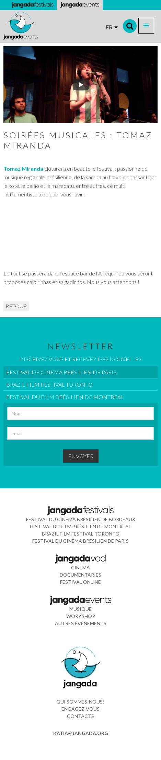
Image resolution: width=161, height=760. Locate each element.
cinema (80, 567)
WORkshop (80, 616)
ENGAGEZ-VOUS (80, 709)
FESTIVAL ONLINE (80, 582)
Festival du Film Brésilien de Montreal (80, 526)
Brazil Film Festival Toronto (80, 534)
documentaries (80, 575)
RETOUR (16, 306)
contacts (80, 716)
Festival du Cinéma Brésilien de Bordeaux (80, 519)
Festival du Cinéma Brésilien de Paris (80, 541)
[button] (146, 26)
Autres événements (80, 623)
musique (80, 609)
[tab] (80, 372)
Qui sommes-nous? (80, 702)
